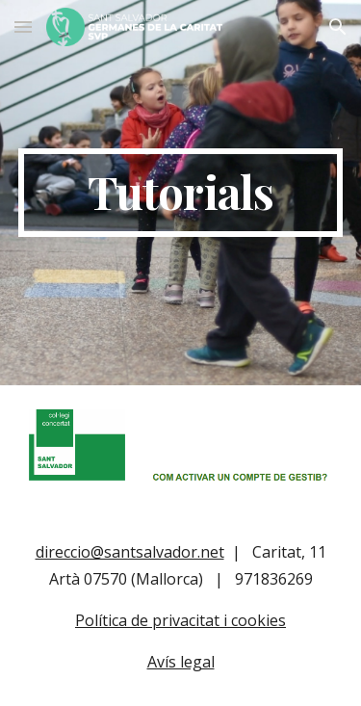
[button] (23, 26)
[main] (181, 192)
